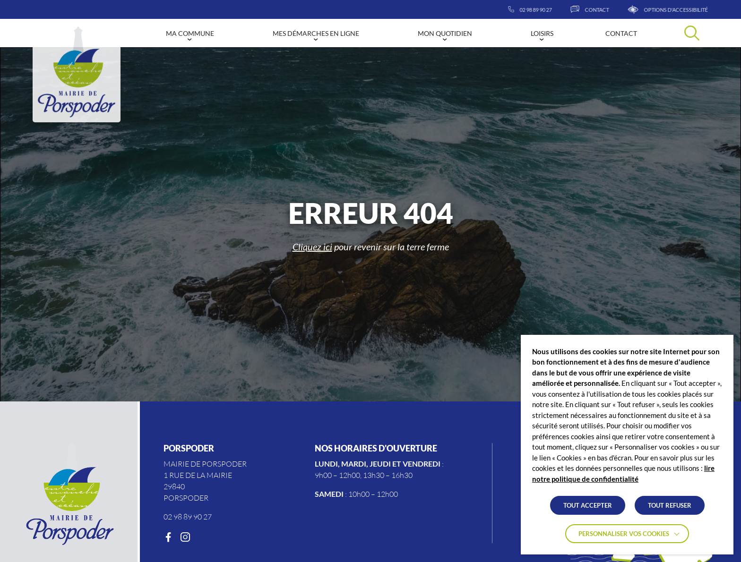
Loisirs (542, 33)
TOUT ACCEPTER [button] (587, 505)
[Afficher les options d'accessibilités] (688, 9)
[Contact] (610, 9)
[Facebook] (168, 537)
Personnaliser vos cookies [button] (623, 533)
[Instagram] (185, 537)
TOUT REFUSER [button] (669, 505)
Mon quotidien (445, 33)
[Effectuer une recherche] (692, 33)
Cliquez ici (312, 246)
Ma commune (190, 33)
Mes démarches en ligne (316, 33)
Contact (621, 33)
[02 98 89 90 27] (550, 9)
